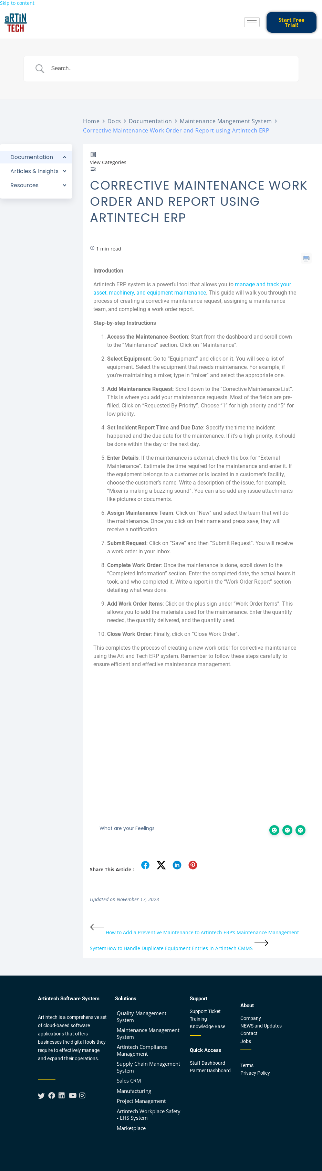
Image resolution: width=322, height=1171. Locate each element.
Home (91, 121)
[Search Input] (169, 68)
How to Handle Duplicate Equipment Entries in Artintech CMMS (187, 948)
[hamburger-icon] (252, 22)
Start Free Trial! (291, 22)
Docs (114, 121)
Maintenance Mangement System (226, 121)
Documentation (150, 121)
